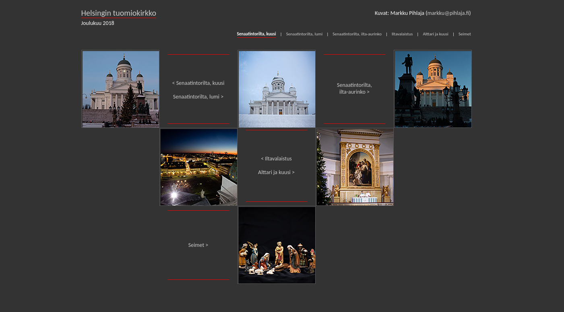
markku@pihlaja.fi (448, 13)
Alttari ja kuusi (435, 34)
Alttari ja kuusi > (276, 172)
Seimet (465, 34)
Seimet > (198, 245)
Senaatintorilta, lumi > (198, 96)
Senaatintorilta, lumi (304, 34)
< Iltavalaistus (276, 158)
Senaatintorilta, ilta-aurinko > (354, 88)
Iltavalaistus (402, 34)
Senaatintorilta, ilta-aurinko (357, 34)
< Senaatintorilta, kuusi (198, 83)
